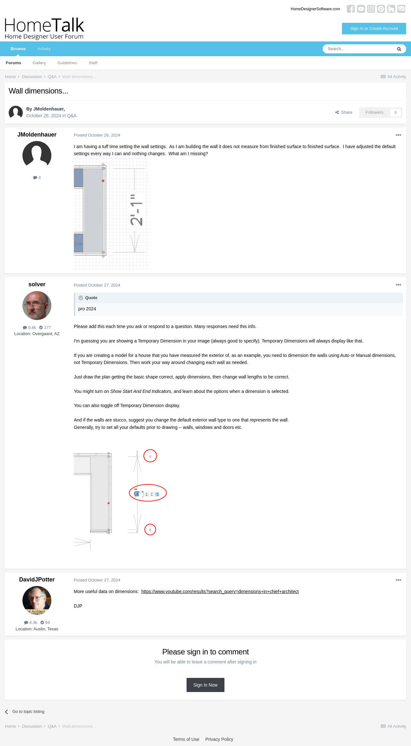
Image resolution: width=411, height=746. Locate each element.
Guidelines (67, 62)
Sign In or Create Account (374, 28)
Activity (43, 48)
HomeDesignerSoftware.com (315, 9)
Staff (93, 62)
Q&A (72, 115)
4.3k (30, 622)
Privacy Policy (219, 739)
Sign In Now (205, 685)
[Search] (357, 48)
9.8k (29, 327)
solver (36, 284)
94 (45, 622)
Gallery (39, 62)
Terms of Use (186, 739)
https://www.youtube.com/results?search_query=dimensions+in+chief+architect (220, 591)
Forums (13, 62)
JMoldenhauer (48, 108)
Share (343, 112)
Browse (18, 51)
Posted (97, 135)
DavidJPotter (37, 579)
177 (45, 327)
